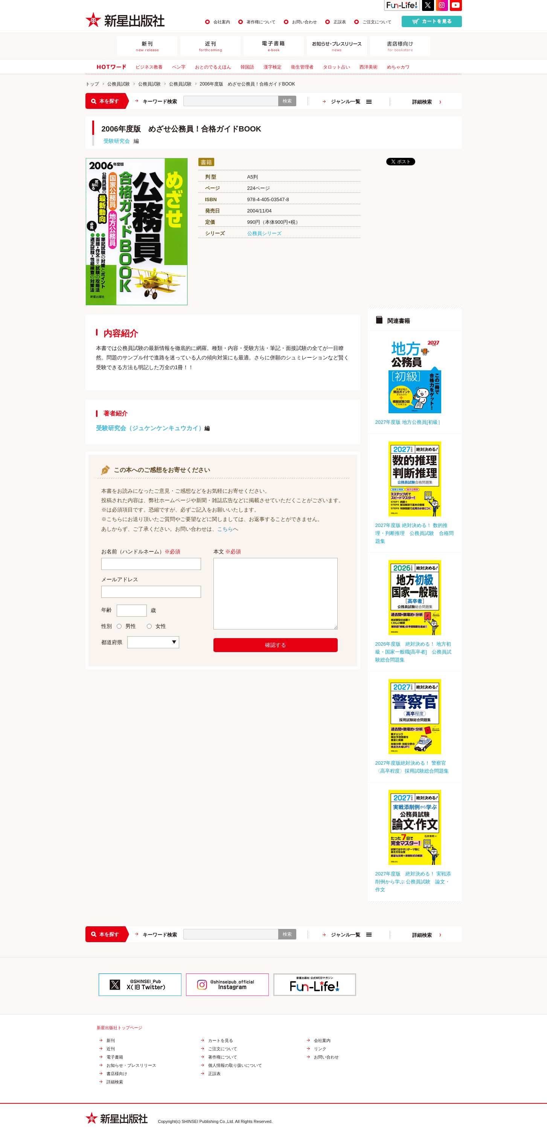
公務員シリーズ (264, 233)
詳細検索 (422, 101)
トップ (92, 84)
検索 (287, 101)
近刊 (111, 1049)
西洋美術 (369, 67)
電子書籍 (115, 1057)
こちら (225, 529)
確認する (275, 645)
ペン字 (179, 67)
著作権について (261, 22)
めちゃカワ (398, 67)
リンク (320, 1049)
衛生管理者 (302, 67)
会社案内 (221, 22)
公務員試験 (118, 84)
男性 (126, 626)
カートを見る (220, 1041)
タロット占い (336, 67)
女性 (156, 626)
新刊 (111, 1041)
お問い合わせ (304, 22)
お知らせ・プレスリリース (131, 1065)
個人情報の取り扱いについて (235, 1065)
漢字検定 (273, 67)
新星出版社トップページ (119, 1028)
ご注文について (377, 22)
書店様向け (117, 1074)
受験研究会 (117, 141)
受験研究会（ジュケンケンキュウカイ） (150, 428)
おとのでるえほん (213, 67)
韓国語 (247, 67)
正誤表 (340, 22)
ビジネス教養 (149, 67)
